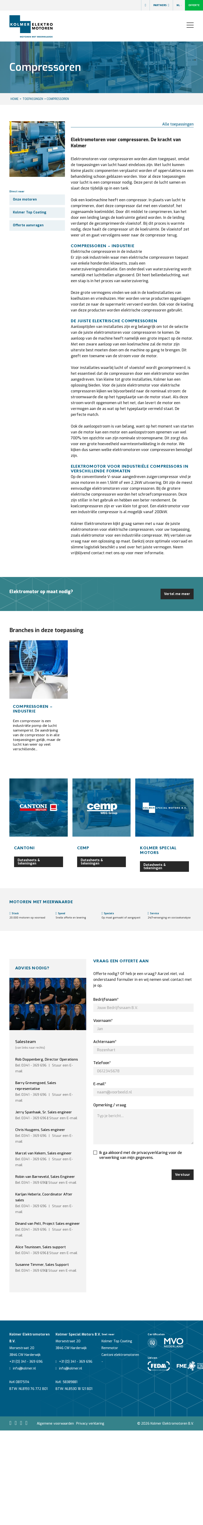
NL (179, 5)
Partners (161, 5)
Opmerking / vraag (109, 1105)
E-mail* (99, 1083)
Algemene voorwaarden (55, 1423)
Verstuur (182, 1174)
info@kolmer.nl (22, 1368)
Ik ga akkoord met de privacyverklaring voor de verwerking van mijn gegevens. (137, 1155)
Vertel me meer (177, 594)
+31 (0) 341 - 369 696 (26, 1361)
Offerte (193, 5)
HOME (15, 99)
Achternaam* (105, 1041)
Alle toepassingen (178, 124)
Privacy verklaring (90, 1423)
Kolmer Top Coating (29, 212)
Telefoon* (102, 1062)
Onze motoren (25, 199)
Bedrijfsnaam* (106, 999)
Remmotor (110, 1348)
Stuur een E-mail (63, 1118)
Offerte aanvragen (28, 225)
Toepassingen (33, 99)
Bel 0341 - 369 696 (30, 1065)
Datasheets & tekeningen (29, 862)
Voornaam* (103, 1020)
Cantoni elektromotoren (120, 1355)
